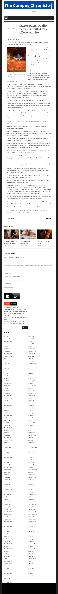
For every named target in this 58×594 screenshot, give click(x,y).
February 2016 (31, 442)
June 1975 (6, 566)
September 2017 (8, 430)
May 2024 (6, 358)
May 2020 (30, 398)
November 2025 (8, 341)
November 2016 (8, 437)
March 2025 (6, 348)
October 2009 (31, 484)
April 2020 (6, 400)
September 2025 (8, 344)
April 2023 (6, 371)
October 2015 (7, 447)
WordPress (41, 591)
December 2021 (8, 383)
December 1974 (8, 573)
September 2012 (8, 479)
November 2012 (32, 477)
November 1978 (8, 544)
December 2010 (32, 482)
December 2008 (8, 487)
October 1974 (7, 576)
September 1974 (32, 576)
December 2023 (32, 363)
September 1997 (8, 489)
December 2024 (32, 351)
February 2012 (7, 482)
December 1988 (8, 521)
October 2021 (7, 385)
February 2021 (31, 390)
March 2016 (6, 442)
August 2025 (31, 344)
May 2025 (6, 346)
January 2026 (31, 339)
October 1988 (7, 524)
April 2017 (30, 430)
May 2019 (6, 410)
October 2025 (31, 341)
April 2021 (30, 388)
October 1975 (31, 561)
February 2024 (31, 361)
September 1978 (8, 546)
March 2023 (31, 371)
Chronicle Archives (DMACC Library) (12, 276)
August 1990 (7, 506)
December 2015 (8, 445)
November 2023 (8, 366)
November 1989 (32, 511)
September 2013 (32, 469)
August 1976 (31, 551)
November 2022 (8, 376)
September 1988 (32, 524)
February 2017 (31, 432)
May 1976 (30, 553)
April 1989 (6, 516)
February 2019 (31, 413)
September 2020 (8, 398)
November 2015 (32, 445)
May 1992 (30, 489)
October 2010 (7, 484)
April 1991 (30, 497)
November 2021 (32, 383)
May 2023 (30, 368)
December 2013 (8, 467)
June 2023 (6, 368)
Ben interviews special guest (11, 307)
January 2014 (31, 465)
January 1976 (7, 558)
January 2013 (7, 477)
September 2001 (32, 487)
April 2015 (6, 452)
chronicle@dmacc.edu (13, 268)
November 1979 (8, 534)
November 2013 (32, 467)
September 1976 (8, 551)
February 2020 (7, 403)
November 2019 (32, 405)
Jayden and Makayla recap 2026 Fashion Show (15, 309)
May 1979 (6, 536)
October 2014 (31, 457)
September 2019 (32, 408)
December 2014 (32, 455)
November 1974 (32, 573)
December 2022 (32, 373)
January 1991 (7, 502)
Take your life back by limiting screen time (10, 242)
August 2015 (7, 450)
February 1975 (7, 571)
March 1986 (6, 529)
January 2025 (7, 351)
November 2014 (8, 457)
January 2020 (31, 403)
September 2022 (8, 378)
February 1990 (7, 509)
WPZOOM (52, 591)
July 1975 (30, 563)
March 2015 (31, 452)
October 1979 (31, 534)
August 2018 (7, 420)
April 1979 (30, 536)
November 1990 (32, 502)
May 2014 (30, 460)
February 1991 (31, 499)
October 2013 (7, 469)
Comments (14, 304)
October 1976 (31, 548)
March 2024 (6, 361)
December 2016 (32, 435)
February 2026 (7, 339)
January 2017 (7, 435)
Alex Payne (11, 30)
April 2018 (30, 420)
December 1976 (32, 546)
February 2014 (7, 465)
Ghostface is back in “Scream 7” (43, 242)
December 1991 (8, 494)
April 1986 (30, 526)
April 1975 (6, 568)
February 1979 (31, 539)
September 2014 (8, 460)
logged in (12, 257)
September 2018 (32, 418)
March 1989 (31, 516)
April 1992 (6, 492)
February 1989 (7, 519)
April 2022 (30, 378)
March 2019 (6, 413)
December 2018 (8, 415)
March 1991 (6, 499)
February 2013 (31, 474)
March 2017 (6, 432)
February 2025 (31, 348)
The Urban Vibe (7, 283)
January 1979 (7, 541)
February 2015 (7, 455)
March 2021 (6, 390)
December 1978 (32, 541)
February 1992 (31, 492)
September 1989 (32, 514)
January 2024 (7, 363)
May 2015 (30, 450)
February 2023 (7, 373)
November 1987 (8, 526)
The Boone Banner (8, 287)
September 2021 (32, 385)
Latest (7, 304)
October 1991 (7, 497)
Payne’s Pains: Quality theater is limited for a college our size (33, 29)
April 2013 (30, 472)
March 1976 (31, 556)
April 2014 (6, 462)
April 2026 (6, 336)
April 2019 (30, 410)
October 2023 (31, 366)
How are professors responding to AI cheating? (15, 311)
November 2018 (32, 415)
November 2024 (8, 353)
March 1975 (31, 568)
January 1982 (31, 531)
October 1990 (7, 504)
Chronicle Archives (8, 273)
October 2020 (31, 395)
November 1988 (32, 521)
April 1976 (6, 556)
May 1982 (30, 529)
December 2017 (32, 425)
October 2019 (7, 408)
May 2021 (6, 388)
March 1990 (31, 506)
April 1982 (6, 531)
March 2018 (6, 423)
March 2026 (31, 336)
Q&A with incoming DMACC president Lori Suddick (16, 323)
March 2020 (31, 400)
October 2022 (31, 376)
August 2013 (7, 472)
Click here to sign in (8, 582)
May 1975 (30, 566)
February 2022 (31, 381)
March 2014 (31, 462)
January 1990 (31, 509)
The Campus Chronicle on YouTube (12, 280)
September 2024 (8, 356)
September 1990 (32, 504)
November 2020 (8, 395)
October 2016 (31, 437)
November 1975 (8, 561)
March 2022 (6, 381)
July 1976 (6, 553)
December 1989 (8, 511)
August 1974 (7, 578)
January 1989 (31, 519)
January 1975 (31, 571)
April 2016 (30, 440)
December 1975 (32, 558)
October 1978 (31, 544)
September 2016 (8, 440)
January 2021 (7, 393)
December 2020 (32, 393)
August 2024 (31, 356)
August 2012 (31, 479)
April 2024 (30, 358)
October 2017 (31, 427)
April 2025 (30, 346)
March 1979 (6, 539)
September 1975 (8, 563)
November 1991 (32, 494)
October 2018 (7, 418)
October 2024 (31, 353)
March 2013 (6, 474)
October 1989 (7, 514)
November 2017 (8, 427)
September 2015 (32, 447)
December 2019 (8, 405)
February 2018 (31, 423)
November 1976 (8, 548)
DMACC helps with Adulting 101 (25, 242)
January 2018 (7, 425)
